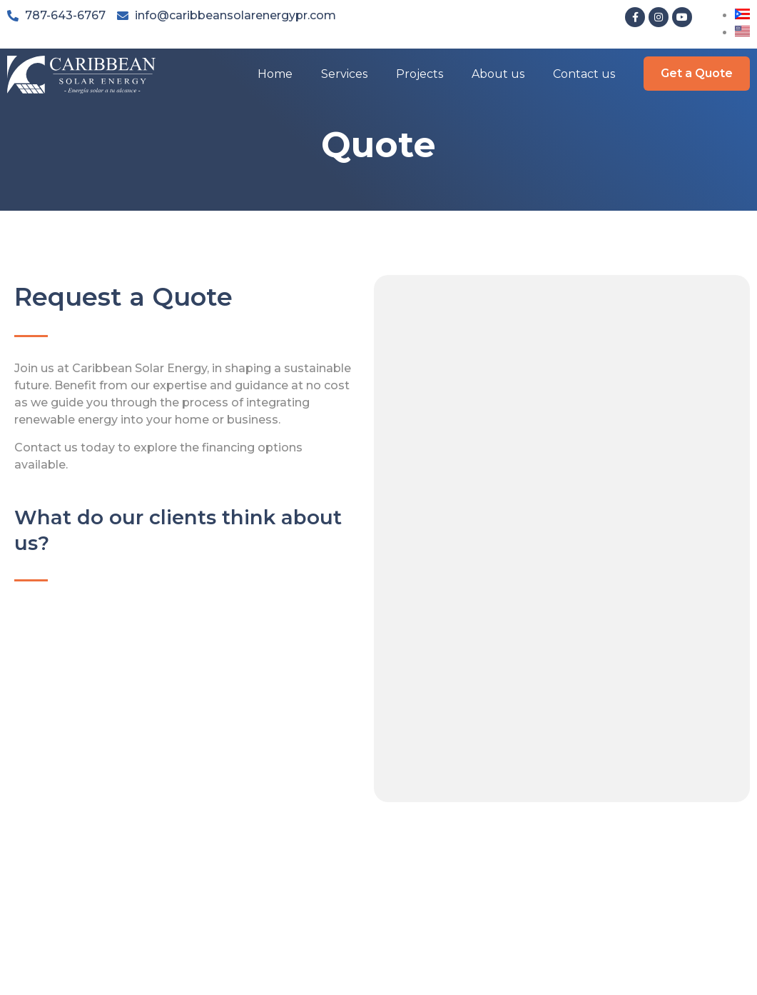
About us (498, 74)
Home (275, 74)
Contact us (584, 74)
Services (344, 74)
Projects (419, 74)
